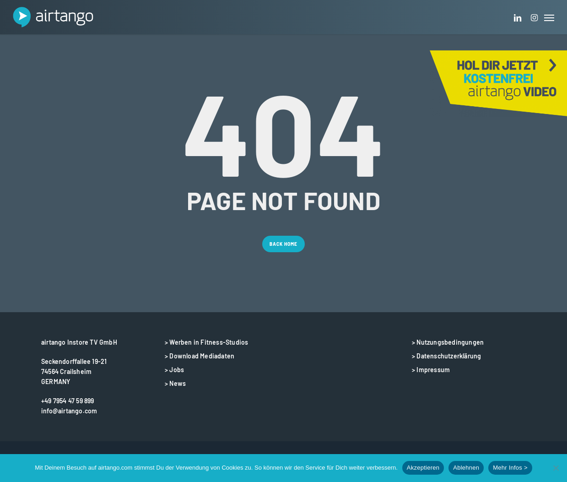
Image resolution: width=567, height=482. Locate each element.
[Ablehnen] (555, 467)
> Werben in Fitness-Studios (206, 342)
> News (175, 383)
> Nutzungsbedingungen (448, 342)
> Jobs (174, 370)
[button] (549, 17)
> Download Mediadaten (199, 356)
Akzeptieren (423, 467)
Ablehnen (466, 467)
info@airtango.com (69, 411)
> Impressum (431, 370)
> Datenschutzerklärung (446, 356)
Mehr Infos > (510, 467)
